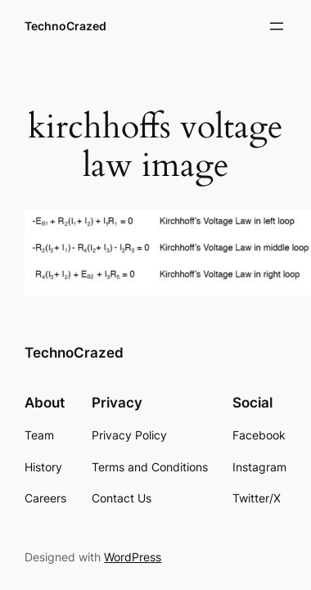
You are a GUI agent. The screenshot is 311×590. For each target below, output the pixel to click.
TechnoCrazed (65, 26)
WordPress (132, 557)
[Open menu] (276, 26)
